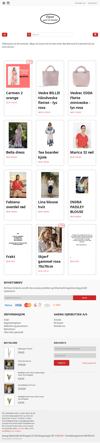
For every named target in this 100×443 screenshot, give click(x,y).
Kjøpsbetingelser (12, 323)
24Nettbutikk (17, 439)
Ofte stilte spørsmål (13, 333)
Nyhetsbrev (9, 329)
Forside (57, 320)
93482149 (59, 436)
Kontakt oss (59, 326)
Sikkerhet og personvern (16, 326)
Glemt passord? (89, 364)
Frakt (6, 320)
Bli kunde (58, 323)
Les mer (21, 429)
